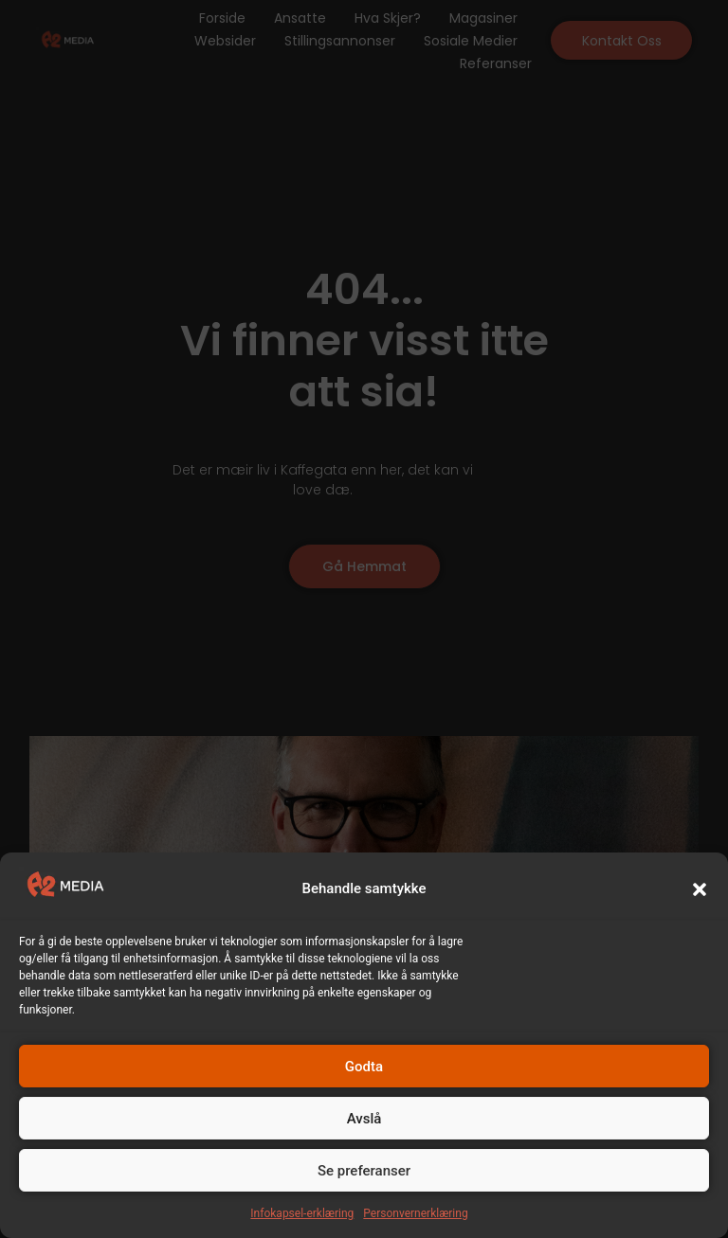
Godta (364, 1066)
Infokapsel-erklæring (302, 1213)
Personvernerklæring (415, 1213)
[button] (699, 889)
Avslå (364, 1118)
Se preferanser (364, 1170)
